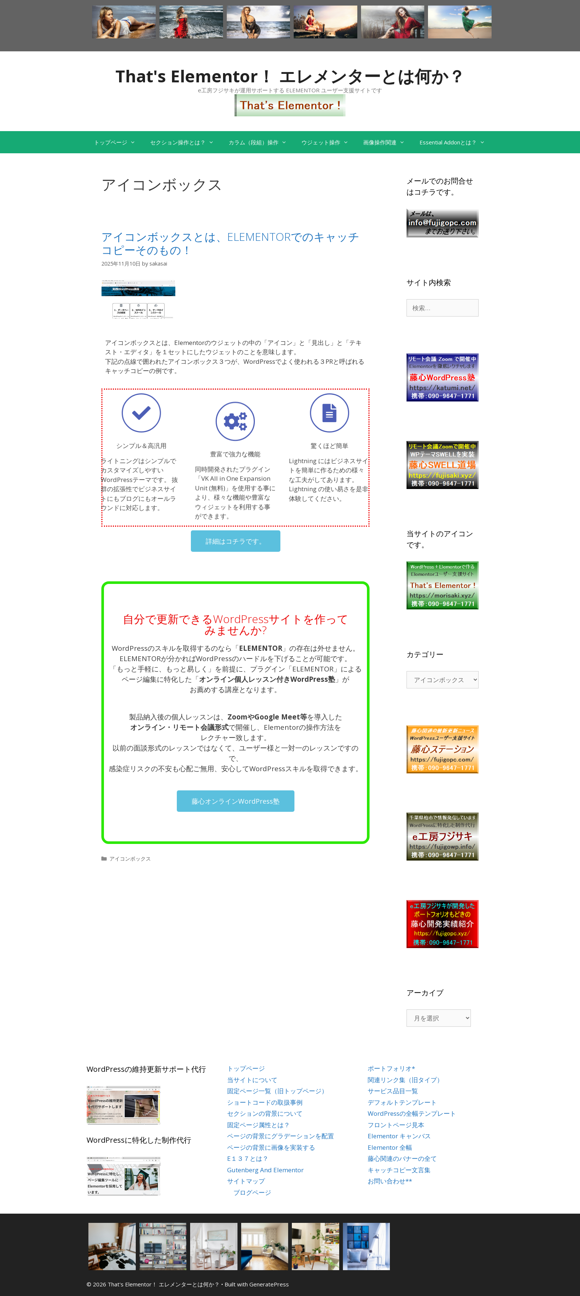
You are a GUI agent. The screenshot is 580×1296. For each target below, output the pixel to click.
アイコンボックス (130, 858)
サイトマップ (246, 1181)
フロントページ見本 (396, 1125)
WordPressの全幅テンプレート (412, 1113)
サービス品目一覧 (393, 1091)
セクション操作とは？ (185, 142)
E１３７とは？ (248, 1158)
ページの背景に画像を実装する (271, 1147)
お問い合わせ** (390, 1181)
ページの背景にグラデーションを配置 (280, 1136)
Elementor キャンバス (399, 1136)
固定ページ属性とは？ (258, 1125)
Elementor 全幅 (390, 1147)
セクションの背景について (265, 1113)
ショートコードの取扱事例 (265, 1102)
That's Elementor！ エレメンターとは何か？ (290, 76)
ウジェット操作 (328, 142)
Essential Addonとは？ (455, 142)
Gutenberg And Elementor (265, 1170)
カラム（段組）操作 (261, 142)
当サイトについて (252, 1080)
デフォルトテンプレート (402, 1102)
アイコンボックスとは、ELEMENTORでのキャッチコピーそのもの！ (230, 243)
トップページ (118, 142)
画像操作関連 (387, 142)
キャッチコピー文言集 (399, 1170)
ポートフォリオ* (391, 1068)
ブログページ (252, 1192)
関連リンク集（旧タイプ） (405, 1080)
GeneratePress (269, 1284)
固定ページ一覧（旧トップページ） (277, 1091)
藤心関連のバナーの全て (402, 1158)
